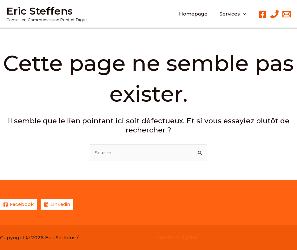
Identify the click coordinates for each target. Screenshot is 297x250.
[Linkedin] (59, 204)
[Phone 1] (274, 14)
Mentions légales (177, 237)
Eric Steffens (39, 11)
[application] (244, 14)
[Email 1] (286, 14)
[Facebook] (262, 14)
